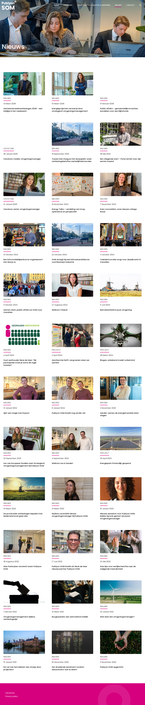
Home (56, 5)
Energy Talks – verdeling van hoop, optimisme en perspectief (68, 210)
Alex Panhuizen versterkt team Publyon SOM (22, 567)
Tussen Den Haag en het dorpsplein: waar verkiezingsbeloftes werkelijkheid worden (72, 160)
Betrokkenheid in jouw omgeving (116, 310)
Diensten (68, 5)
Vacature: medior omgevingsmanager (22, 159)
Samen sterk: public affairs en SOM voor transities (22, 311)
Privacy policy (11, 696)
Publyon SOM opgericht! (111, 667)
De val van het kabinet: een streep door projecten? (22, 668)
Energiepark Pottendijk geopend (115, 463)
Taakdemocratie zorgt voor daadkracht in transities (120, 260)
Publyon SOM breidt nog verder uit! (68, 413)
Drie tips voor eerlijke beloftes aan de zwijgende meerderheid (118, 567)
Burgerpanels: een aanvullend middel (70, 617)
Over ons (82, 5)
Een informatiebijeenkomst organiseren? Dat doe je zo (23, 260)
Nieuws (118, 5)
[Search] (140, 5)
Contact (130, 5)
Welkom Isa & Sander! (62, 463)
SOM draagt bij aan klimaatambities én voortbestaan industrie (71, 260)
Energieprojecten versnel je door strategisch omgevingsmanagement (70, 109)
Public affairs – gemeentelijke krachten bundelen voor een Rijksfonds (119, 109)
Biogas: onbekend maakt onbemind (117, 360)
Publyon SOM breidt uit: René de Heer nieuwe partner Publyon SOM (69, 567)
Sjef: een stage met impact (16, 413)
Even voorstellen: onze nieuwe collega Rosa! (118, 210)
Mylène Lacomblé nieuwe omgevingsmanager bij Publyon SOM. (70, 514)
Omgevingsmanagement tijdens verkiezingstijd (19, 618)
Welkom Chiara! (60, 310)
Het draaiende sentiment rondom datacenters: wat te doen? (68, 668)
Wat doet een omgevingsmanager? (117, 617)
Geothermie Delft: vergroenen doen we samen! (70, 361)
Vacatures (10, 693)
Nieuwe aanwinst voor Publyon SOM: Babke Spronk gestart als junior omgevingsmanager (117, 516)
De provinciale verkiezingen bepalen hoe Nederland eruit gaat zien (22, 514)
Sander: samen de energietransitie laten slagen (119, 414)
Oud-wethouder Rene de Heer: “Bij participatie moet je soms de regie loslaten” (19, 362)
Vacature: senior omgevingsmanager (21, 209)
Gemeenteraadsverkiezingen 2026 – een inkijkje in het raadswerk (22, 109)
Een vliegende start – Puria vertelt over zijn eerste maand (120, 160)
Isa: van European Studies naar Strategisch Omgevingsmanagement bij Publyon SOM (24, 464)
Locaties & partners (100, 5)
